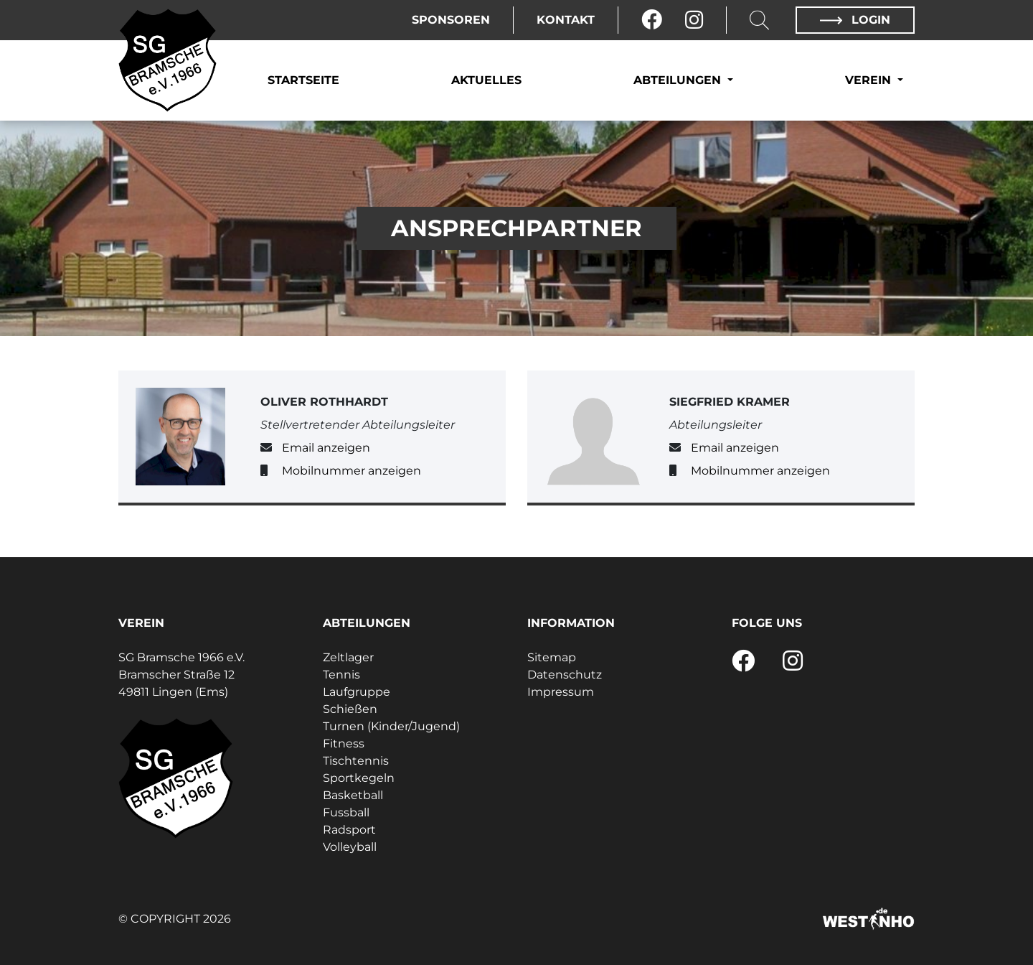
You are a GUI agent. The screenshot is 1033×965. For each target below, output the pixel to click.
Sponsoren (451, 20)
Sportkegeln (359, 778)
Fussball (346, 812)
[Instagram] (694, 20)
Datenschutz (564, 674)
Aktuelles (486, 80)
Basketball (353, 795)
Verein (870, 80)
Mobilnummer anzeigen (351, 470)
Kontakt (566, 20)
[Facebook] (652, 20)
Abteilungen (679, 80)
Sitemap (551, 657)
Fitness (343, 743)
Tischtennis (356, 761)
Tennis (341, 674)
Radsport (349, 829)
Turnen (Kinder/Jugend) (391, 726)
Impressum (560, 692)
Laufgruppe (356, 692)
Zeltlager (348, 657)
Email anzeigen (326, 447)
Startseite (303, 80)
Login (855, 20)
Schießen (350, 709)
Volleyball (350, 847)
